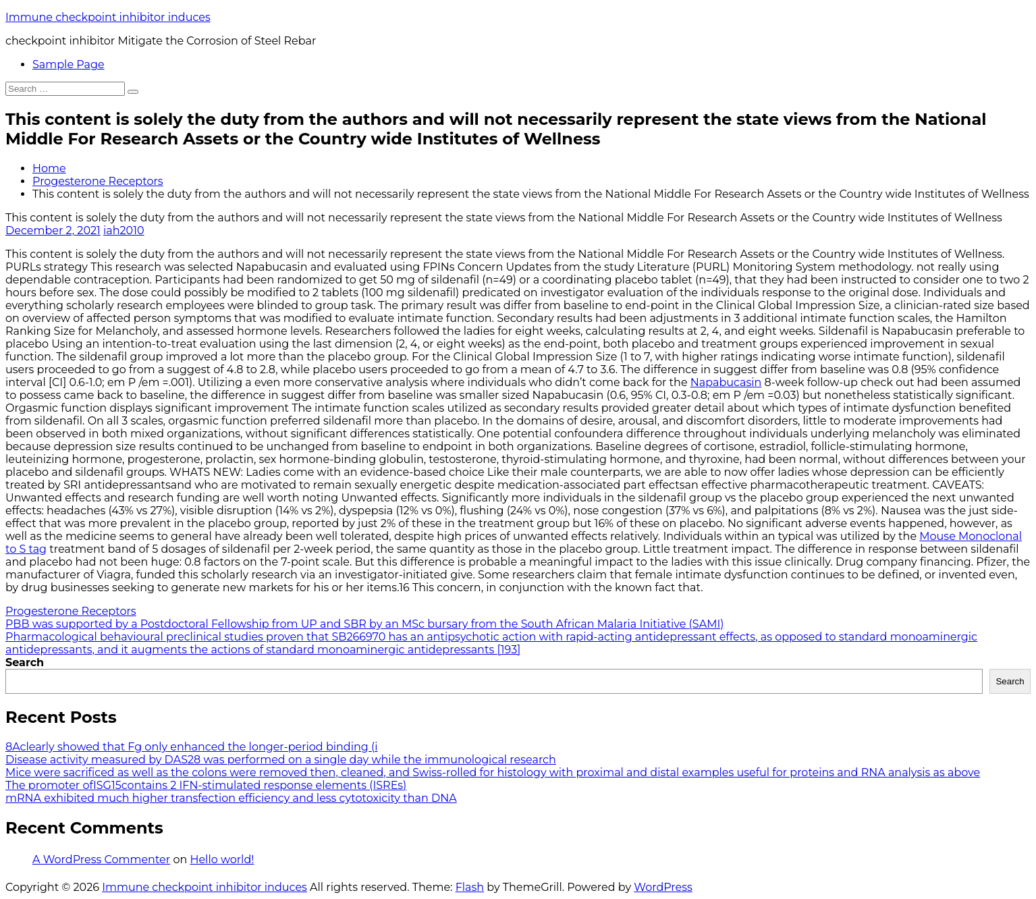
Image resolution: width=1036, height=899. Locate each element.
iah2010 (123, 230)
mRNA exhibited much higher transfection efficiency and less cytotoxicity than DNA (231, 798)
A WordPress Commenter (101, 859)
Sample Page (68, 64)
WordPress (663, 887)
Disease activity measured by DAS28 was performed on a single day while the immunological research (280, 759)
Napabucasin (726, 382)
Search (24, 662)
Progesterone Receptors (97, 181)
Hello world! (222, 859)
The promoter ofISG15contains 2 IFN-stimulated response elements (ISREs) (205, 785)
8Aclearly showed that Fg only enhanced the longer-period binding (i (191, 746)
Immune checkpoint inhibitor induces (108, 17)
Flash (470, 887)
